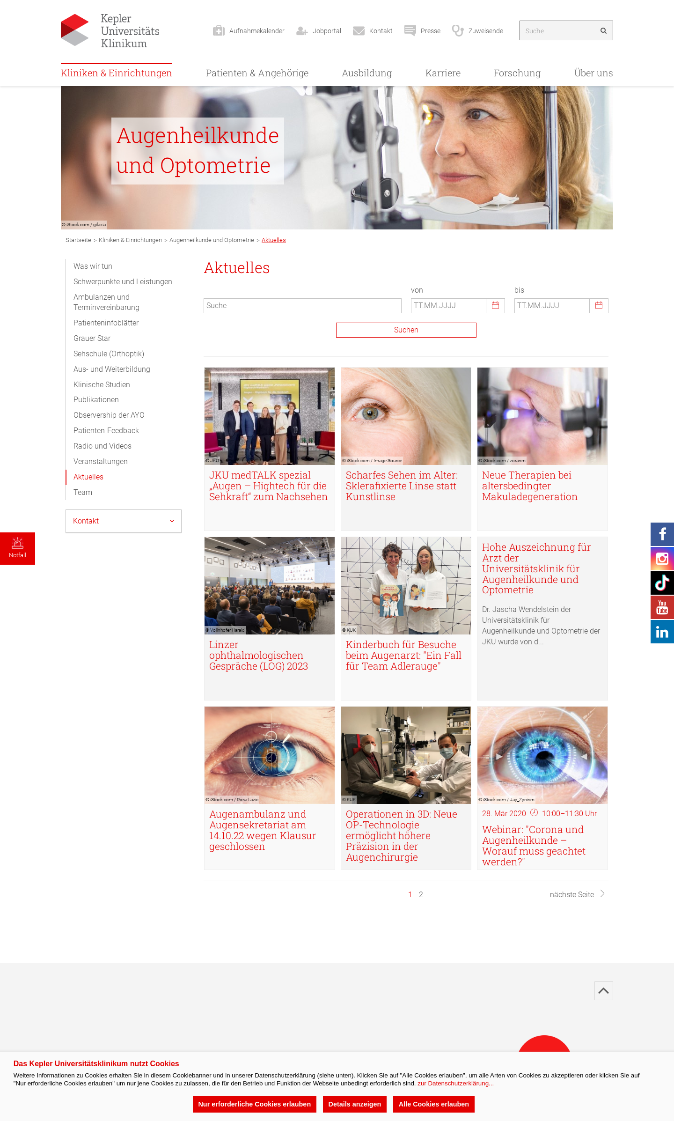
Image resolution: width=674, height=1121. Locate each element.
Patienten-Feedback (106, 430)
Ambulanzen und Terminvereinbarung (106, 302)
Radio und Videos (102, 446)
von (417, 290)
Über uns (593, 72)
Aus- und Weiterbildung (111, 369)
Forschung (517, 72)
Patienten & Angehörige (257, 72)
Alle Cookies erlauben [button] (434, 1104)
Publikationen (96, 399)
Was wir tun (92, 266)
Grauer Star (91, 338)
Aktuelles (88, 476)
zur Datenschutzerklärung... (456, 1083)
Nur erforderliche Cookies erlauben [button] (254, 1104)
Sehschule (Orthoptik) (108, 353)
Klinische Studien (101, 384)
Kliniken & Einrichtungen (116, 72)
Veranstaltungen (100, 461)
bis (519, 290)
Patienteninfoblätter (106, 322)
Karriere (443, 72)
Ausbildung (367, 72)
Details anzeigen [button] (355, 1104)
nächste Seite (578, 894)
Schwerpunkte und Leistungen (122, 281)
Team (82, 492)
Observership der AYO (109, 415)
